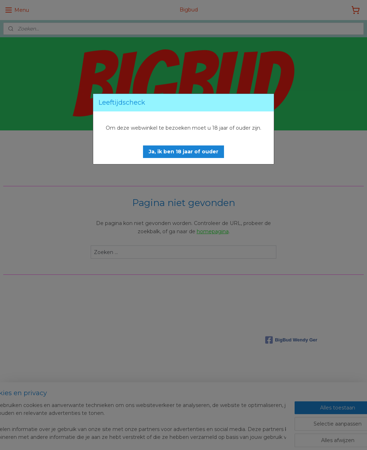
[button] (183, 151)
